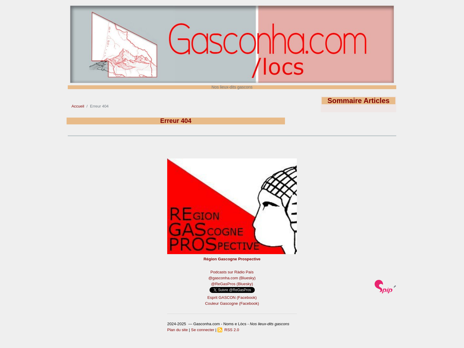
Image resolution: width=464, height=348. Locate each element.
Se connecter (203, 330)
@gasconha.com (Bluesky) (231, 278)
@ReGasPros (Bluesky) (232, 284)
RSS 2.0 (228, 330)
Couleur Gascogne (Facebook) (232, 303)
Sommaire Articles (359, 101)
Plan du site (177, 330)
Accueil (77, 106)
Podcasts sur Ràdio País (232, 272)
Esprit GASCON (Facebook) (232, 297)
